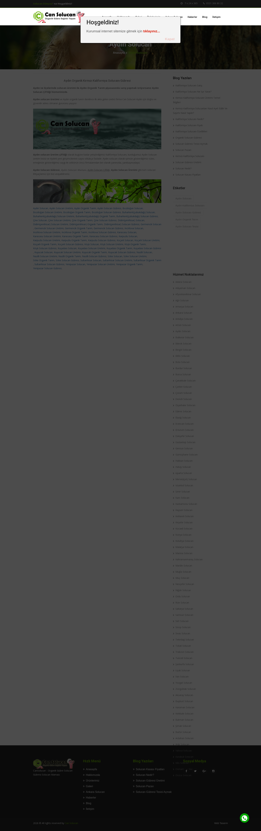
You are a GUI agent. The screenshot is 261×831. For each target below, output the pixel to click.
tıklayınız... (151, 31)
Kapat (170, 39)
